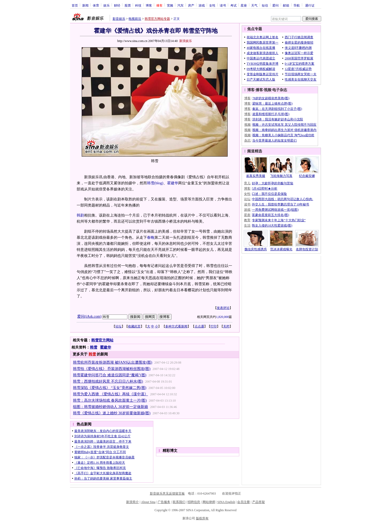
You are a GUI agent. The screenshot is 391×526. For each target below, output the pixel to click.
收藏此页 (134, 326)
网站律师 (209, 502)
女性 (212, 5)
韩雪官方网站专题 (157, 19)
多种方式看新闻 (176, 326)
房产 (191, 5)
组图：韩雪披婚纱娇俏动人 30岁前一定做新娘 (110, 407)
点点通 (199, 326)
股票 (128, 5)
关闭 (226, 326)
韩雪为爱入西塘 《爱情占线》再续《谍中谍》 (110, 394)
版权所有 (202, 518)
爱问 (275, 5)
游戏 (202, 5)
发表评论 (223, 308)
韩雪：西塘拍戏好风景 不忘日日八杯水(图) (108, 381)
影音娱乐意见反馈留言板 (167, 493)
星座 (244, 5)
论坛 (118, 326)
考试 (233, 5)
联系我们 (179, 502)
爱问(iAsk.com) (89, 316)
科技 (138, 5)
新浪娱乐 (185, 41)
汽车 (180, 5)
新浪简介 (132, 502)
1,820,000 (222, 317)
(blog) (158, 183)
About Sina (148, 502)
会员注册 (243, 502)
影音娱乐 (119, 19)
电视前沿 (134, 19)
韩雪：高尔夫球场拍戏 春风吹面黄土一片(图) (110, 400)
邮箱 (286, 5)
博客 (149, 5)
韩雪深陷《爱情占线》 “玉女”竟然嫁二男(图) (109, 388)
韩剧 (80, 215)
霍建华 (172, 183)
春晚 (150, 237)
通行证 (310, 5)
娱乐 (106, 5)
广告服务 (164, 502)
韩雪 (150, 183)
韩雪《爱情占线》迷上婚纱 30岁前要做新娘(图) (111, 413)
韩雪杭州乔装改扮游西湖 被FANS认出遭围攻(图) (112, 362)
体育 (96, 5)
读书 (223, 5)
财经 (117, 5)
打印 (213, 326)
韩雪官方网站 (102, 340)
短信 (265, 5)
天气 (254, 5)
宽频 (170, 5)
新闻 (85, 5)
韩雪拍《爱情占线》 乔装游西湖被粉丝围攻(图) (111, 369)
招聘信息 (193, 502)
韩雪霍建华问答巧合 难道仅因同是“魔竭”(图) (109, 375)
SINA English (226, 502)
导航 (296, 5)
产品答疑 (258, 502)
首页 (75, 5)
